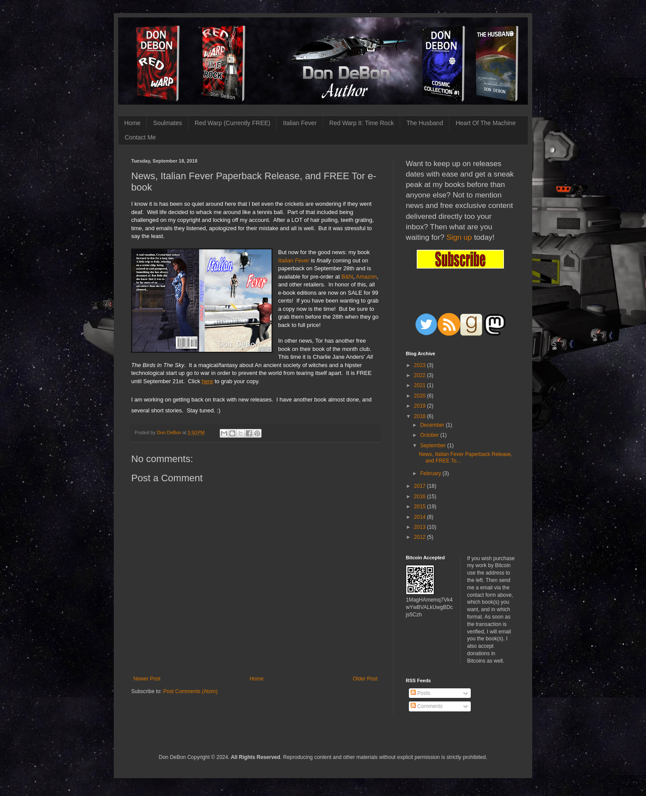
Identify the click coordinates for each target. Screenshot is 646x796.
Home (132, 122)
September (433, 445)
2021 (420, 385)
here (207, 381)
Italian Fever (299, 122)
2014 (420, 517)
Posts (420, 693)
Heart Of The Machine (485, 122)
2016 (420, 496)
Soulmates (167, 122)
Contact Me (140, 137)
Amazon (366, 276)
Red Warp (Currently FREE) (233, 122)
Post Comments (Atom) (190, 691)
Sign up (459, 237)
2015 (420, 506)
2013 (420, 527)
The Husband (424, 122)
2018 (420, 416)
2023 (420, 365)
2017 (420, 486)
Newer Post (146, 679)
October (430, 435)
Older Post (365, 679)
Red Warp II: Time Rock (361, 122)
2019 (420, 406)
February (431, 473)
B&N (347, 276)
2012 (420, 537)
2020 (420, 396)
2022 (420, 375)
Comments (426, 706)
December (433, 425)
